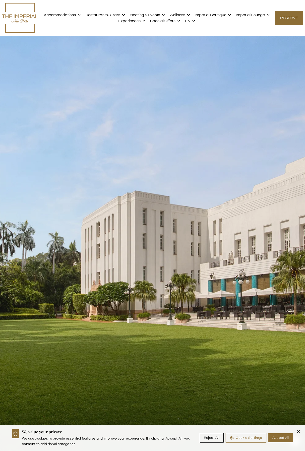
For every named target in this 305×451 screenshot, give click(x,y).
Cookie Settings (246, 438)
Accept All (280, 438)
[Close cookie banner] (298, 431)
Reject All (212, 438)
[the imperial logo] (20, 18)
